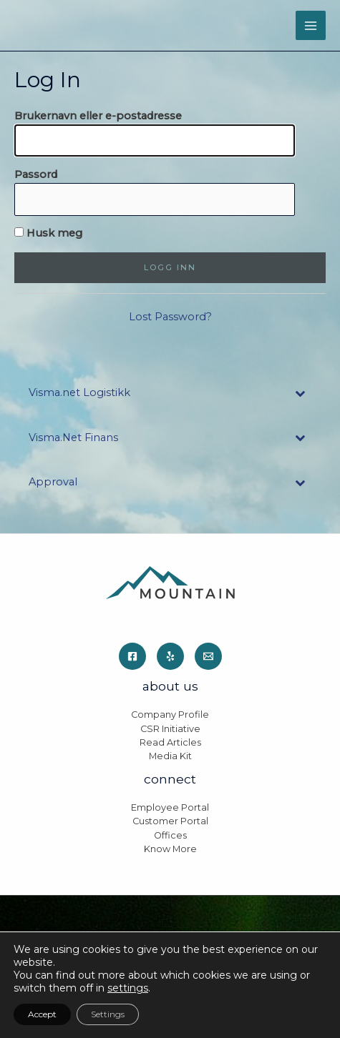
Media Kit (170, 756)
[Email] (208, 656)
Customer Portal (170, 821)
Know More (170, 849)
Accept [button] (42, 1014)
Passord (35, 174)
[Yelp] (170, 656)
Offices (170, 835)
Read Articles (170, 742)
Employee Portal (170, 807)
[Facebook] (132, 656)
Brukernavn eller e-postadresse (98, 115)
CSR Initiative (170, 728)
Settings (108, 1014)
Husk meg (48, 233)
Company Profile (170, 714)
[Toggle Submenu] (301, 393)
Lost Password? (170, 316)
